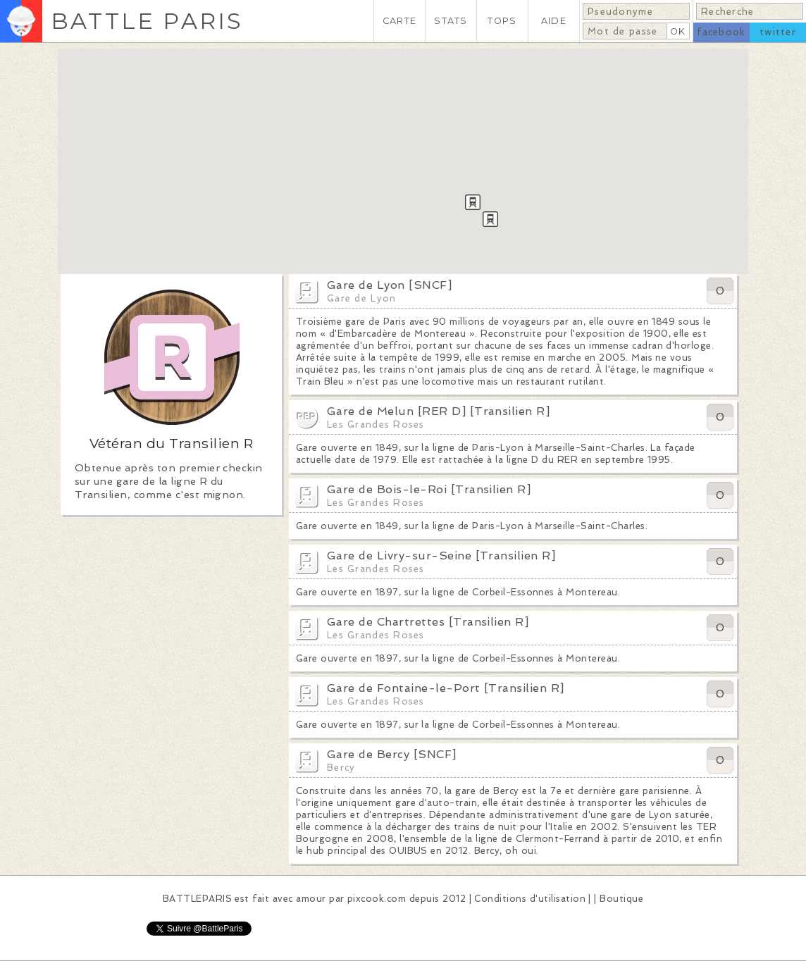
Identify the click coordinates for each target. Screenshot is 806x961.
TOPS (502, 21)
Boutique (621, 898)
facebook (721, 32)
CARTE (399, 21)
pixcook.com (376, 898)
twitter (778, 32)
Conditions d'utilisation (529, 898)
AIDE (553, 21)
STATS (450, 21)
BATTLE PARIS (147, 21)
